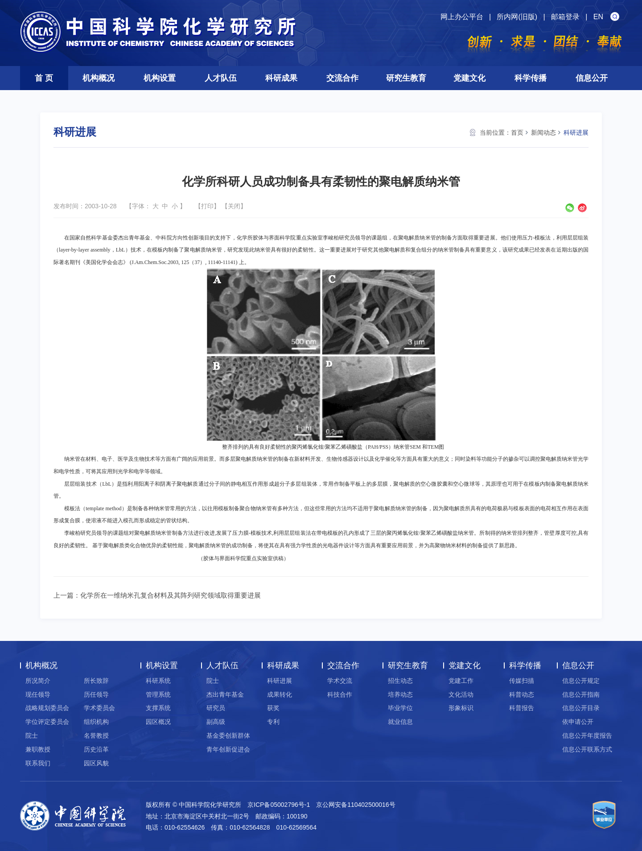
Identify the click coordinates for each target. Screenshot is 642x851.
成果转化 (279, 694)
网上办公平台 (461, 17)
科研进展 (576, 132)
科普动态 (521, 694)
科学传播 (530, 78)
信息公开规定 (581, 680)
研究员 (215, 707)
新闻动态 (543, 132)
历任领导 (96, 694)
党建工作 (461, 680)
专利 (273, 721)
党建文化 (469, 78)
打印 (207, 206)
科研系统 (158, 680)
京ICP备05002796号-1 (278, 804)
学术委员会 (99, 707)
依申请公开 (577, 721)
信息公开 (592, 78)
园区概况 (158, 721)
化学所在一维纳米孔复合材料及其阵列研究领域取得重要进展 (170, 595)
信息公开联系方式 (587, 749)
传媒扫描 (521, 680)
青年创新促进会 (228, 749)
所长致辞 (96, 680)
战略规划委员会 (47, 707)
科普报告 (521, 707)
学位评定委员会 (47, 721)
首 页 (44, 78)
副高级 (215, 721)
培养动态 (400, 694)
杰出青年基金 (225, 694)
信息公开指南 (581, 694)
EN (598, 17)
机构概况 (98, 78)
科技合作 (339, 694)
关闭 (234, 206)
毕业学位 (400, 707)
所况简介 (37, 680)
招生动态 (400, 680)
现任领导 (37, 694)
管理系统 (158, 694)
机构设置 (160, 78)
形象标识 (461, 707)
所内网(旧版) (517, 17)
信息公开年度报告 (587, 735)
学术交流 (339, 680)
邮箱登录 (565, 17)
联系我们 (37, 763)
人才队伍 (221, 78)
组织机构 (96, 721)
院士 (31, 735)
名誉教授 (96, 735)
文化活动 (461, 694)
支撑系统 (158, 707)
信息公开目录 (581, 707)
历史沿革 (96, 749)
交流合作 (342, 78)
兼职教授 (37, 749)
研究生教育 (406, 78)
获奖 (273, 707)
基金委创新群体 (228, 735)
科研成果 (281, 78)
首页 (517, 132)
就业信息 (400, 721)
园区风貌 (96, 763)
